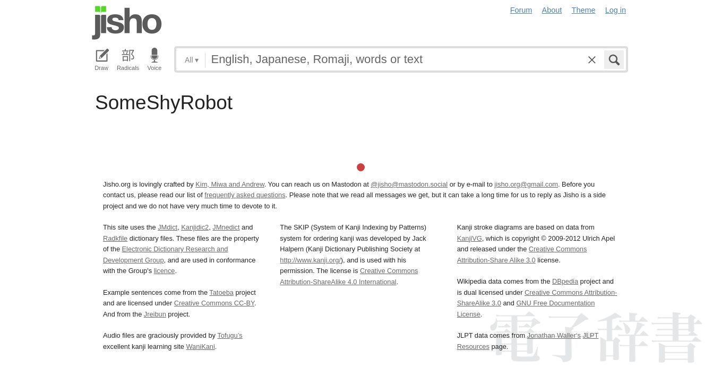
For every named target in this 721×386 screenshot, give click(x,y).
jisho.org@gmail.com (526, 184)
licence (164, 271)
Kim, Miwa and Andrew (229, 184)
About (552, 10)
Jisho (127, 23)
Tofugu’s (229, 335)
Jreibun (155, 314)
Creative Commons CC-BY (214, 303)
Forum (521, 10)
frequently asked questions (244, 195)
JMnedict (225, 227)
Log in (615, 10)
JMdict (167, 227)
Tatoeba (221, 292)
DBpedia (565, 281)
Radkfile (115, 238)
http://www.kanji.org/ (310, 260)
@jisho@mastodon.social (409, 184)
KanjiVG (469, 238)
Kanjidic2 (195, 227)
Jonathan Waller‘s (554, 335)
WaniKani (200, 346)
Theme (584, 10)
